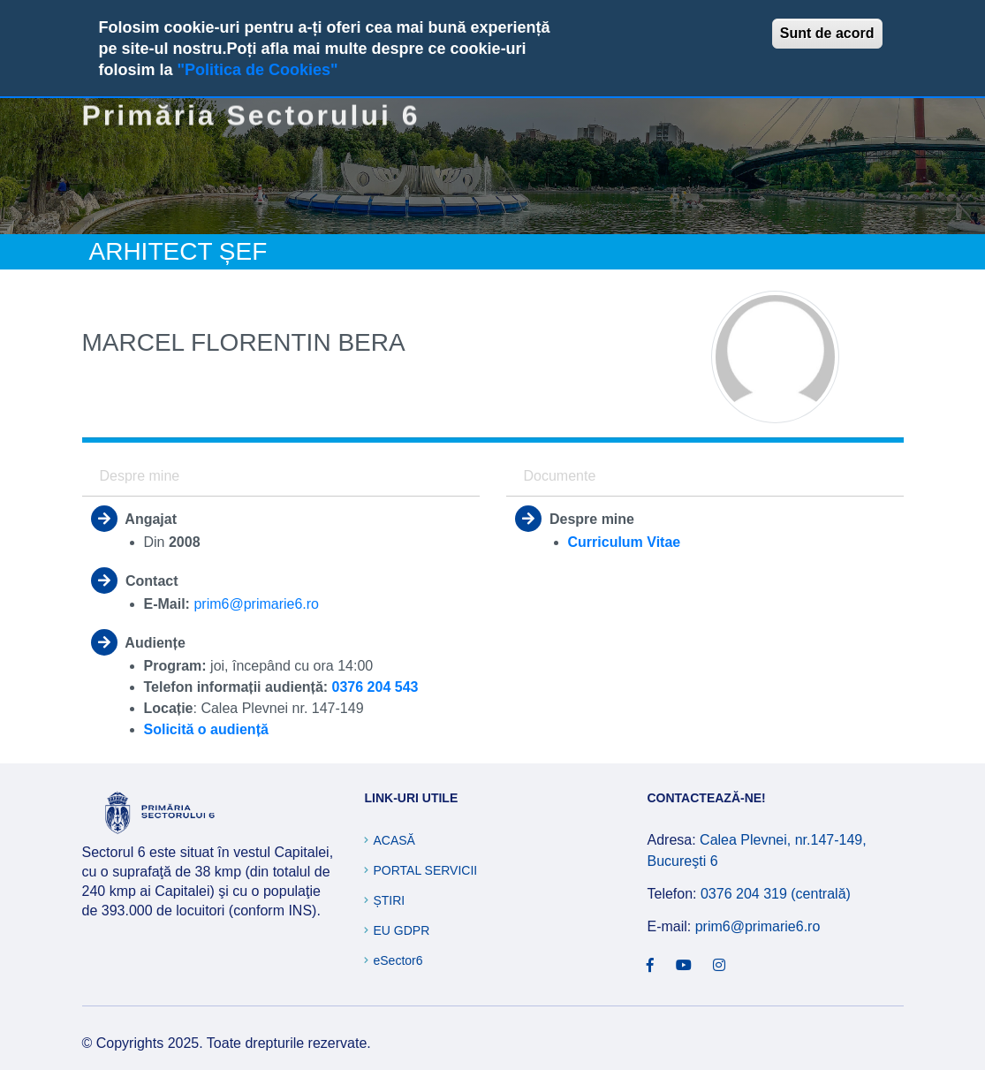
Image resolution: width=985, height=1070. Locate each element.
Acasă (393, 840)
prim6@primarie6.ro (256, 603)
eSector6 (397, 960)
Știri (389, 900)
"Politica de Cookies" (258, 70)
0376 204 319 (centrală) (776, 893)
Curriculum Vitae (624, 542)
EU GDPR (401, 930)
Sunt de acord (827, 33)
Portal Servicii (425, 870)
